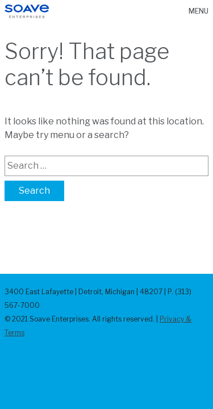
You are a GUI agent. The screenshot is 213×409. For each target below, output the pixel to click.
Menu (198, 11)
